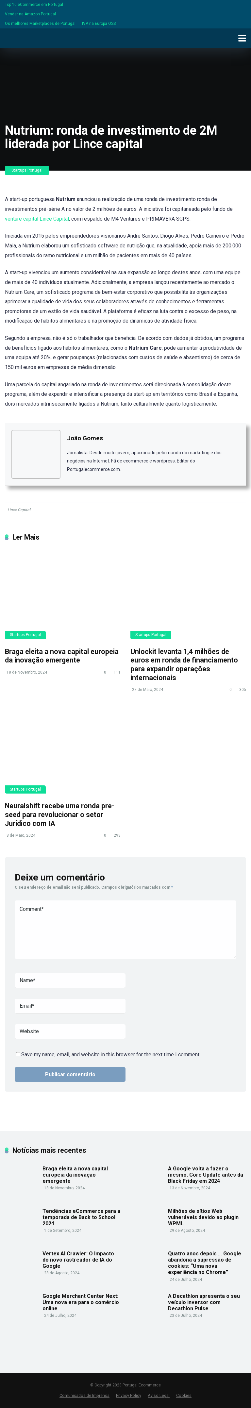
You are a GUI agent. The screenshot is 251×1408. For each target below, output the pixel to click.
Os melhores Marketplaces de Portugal (40, 23)
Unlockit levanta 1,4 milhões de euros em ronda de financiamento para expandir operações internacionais (184, 664)
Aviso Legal (159, 1395)
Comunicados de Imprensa (84, 1395)
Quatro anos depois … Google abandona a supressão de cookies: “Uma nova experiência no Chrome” (204, 1263)
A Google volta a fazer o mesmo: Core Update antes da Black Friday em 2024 (205, 1174)
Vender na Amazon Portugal (30, 14)
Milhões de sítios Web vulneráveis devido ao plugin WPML (203, 1217)
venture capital (21, 219)
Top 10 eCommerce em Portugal (34, 4)
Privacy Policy (128, 1395)
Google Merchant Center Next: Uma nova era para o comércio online (80, 1302)
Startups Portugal (26, 170)
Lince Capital (54, 219)
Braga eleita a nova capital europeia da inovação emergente (62, 655)
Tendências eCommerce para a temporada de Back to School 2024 (81, 1217)
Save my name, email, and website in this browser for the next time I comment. (110, 1054)
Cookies (184, 1395)
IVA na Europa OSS (99, 23)
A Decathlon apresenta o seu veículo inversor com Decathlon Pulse (204, 1302)
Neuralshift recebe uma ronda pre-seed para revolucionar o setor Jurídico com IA (59, 814)
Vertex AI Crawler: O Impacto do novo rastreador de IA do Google (78, 1259)
